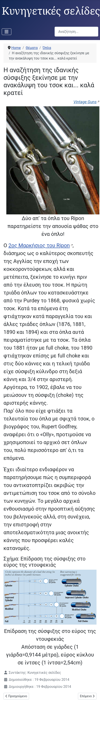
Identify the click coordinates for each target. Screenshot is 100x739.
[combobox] (76, 32)
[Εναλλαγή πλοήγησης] (6, 31)
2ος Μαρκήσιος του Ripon (39, 245)
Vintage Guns (85, 102)
